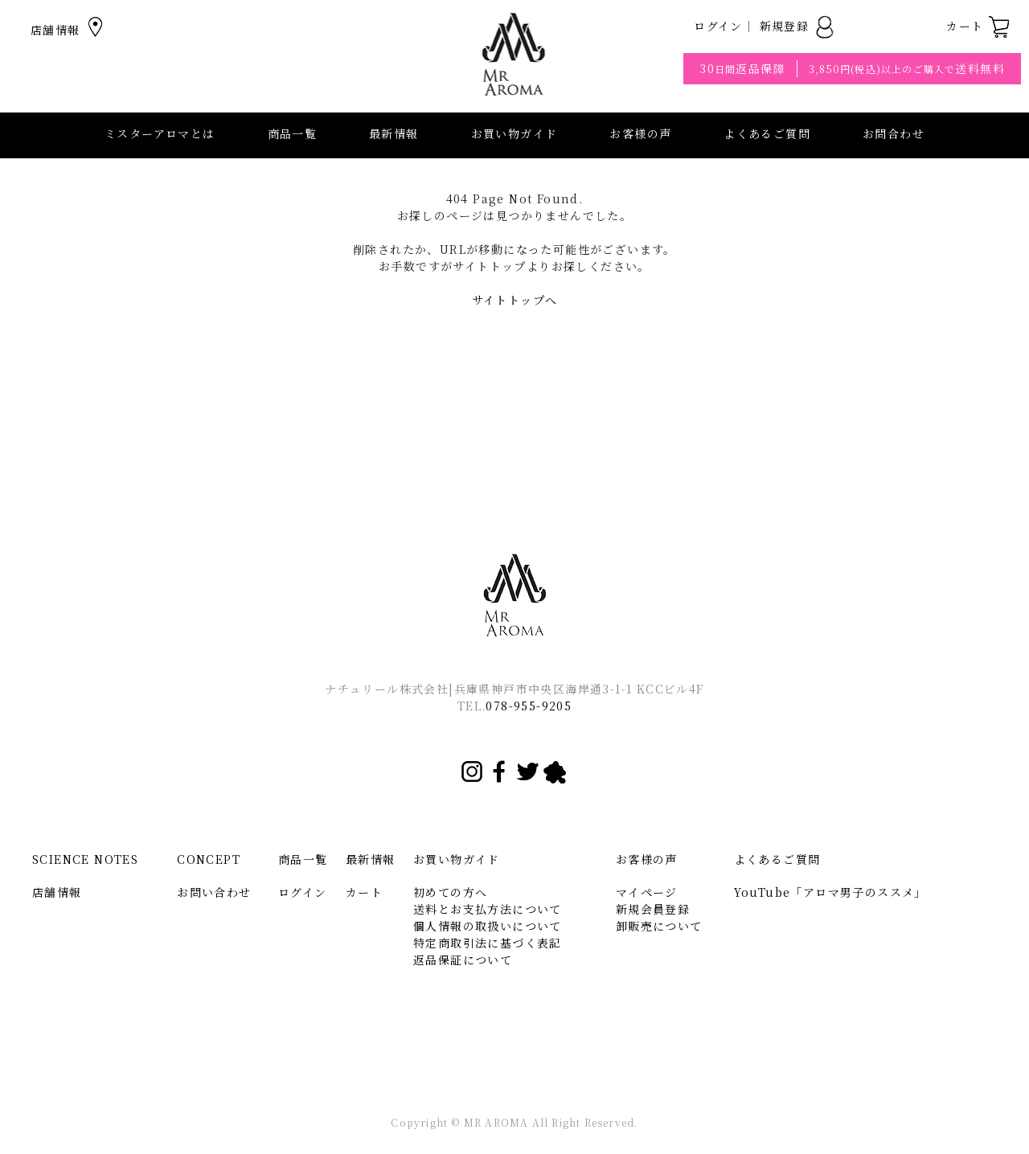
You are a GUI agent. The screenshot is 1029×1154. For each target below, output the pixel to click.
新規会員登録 (653, 909)
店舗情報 (69, 30)
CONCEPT (208, 859)
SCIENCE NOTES (85, 859)
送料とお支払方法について (487, 909)
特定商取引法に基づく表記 (487, 943)
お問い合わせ (214, 892)
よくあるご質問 (767, 133)
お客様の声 (640, 133)
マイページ (647, 892)
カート (978, 26)
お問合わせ (893, 133)
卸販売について (659, 926)
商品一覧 (293, 133)
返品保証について (462, 959)
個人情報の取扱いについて (487, 926)
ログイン (718, 26)
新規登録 (798, 26)
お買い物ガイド (456, 859)
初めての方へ (450, 892)
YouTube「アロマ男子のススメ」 (830, 892)
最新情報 (394, 133)
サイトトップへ (515, 300)
